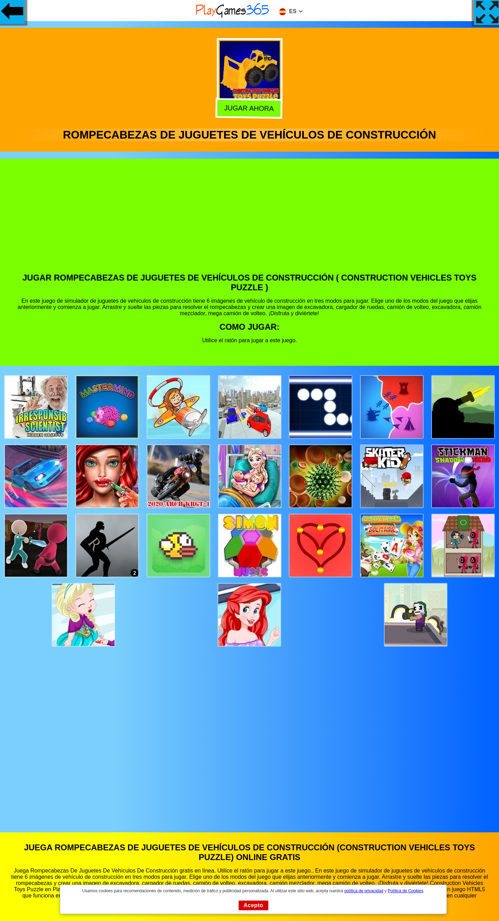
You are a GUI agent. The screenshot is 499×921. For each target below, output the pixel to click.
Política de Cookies (405, 890)
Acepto (253, 905)
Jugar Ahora (249, 107)
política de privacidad (364, 890)
